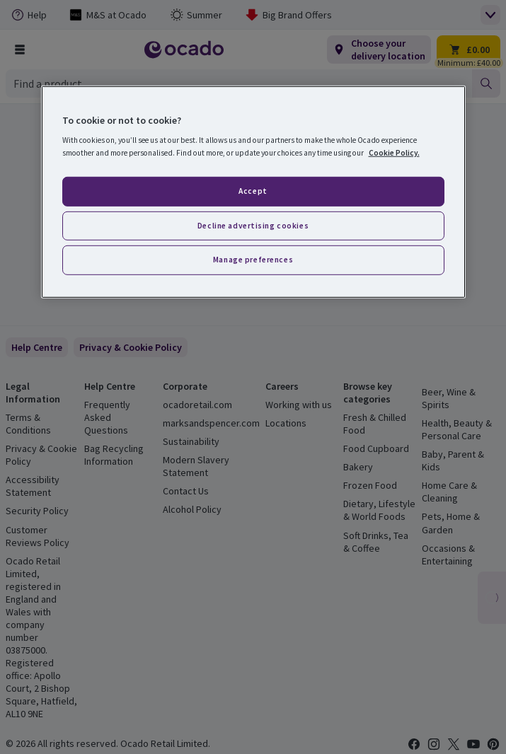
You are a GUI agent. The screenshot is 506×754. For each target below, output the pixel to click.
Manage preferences (253, 260)
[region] (253, 192)
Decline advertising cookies (253, 225)
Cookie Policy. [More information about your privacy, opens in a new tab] (394, 152)
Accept (252, 190)
